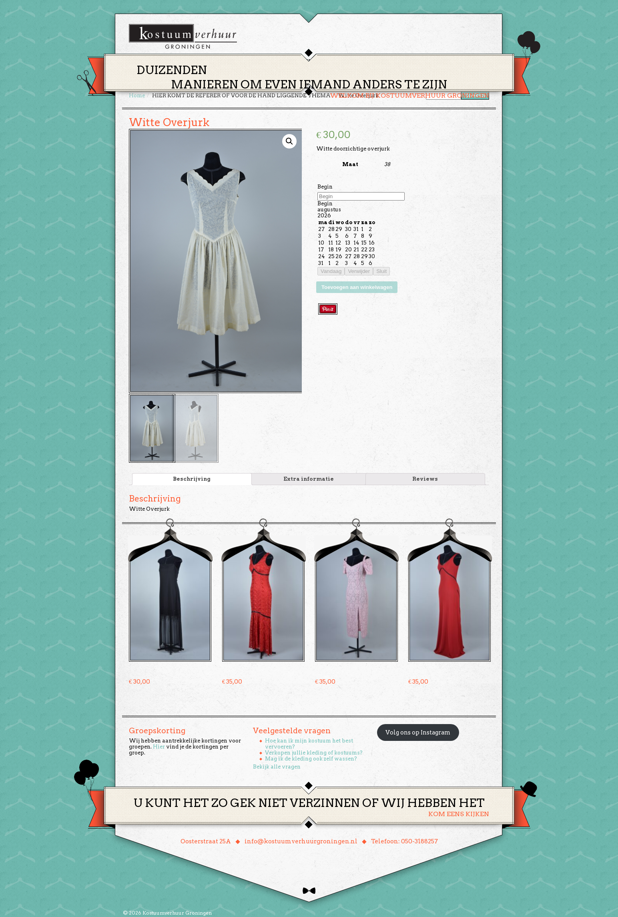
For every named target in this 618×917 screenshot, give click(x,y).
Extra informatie (308, 478)
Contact (420, 61)
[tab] (192, 478)
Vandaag (331, 271)
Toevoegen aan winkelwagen (356, 287)
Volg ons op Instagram (417, 731)
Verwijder (359, 271)
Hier (159, 746)
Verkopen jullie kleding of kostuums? (314, 752)
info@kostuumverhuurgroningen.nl (301, 840)
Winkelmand (465, 61)
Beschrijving (192, 478)
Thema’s (281, 61)
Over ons (383, 61)
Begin (325, 187)
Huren (313, 61)
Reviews (425, 478)
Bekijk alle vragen (277, 766)
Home (249, 61)
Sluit (381, 271)
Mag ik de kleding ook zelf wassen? (311, 758)
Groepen (346, 61)
